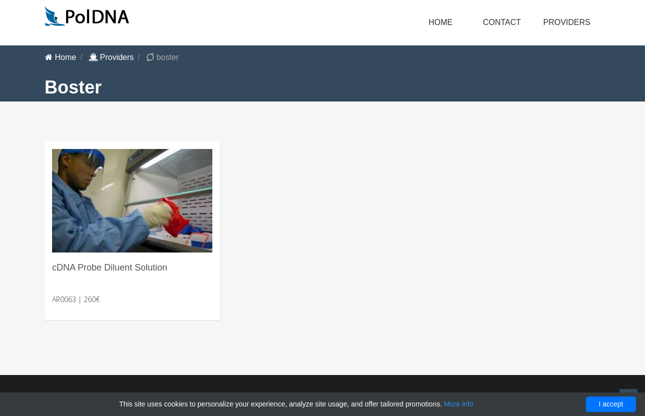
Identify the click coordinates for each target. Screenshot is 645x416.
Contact (502, 22)
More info (458, 404)
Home (441, 22)
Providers (111, 57)
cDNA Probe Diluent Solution (109, 267)
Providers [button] (566, 22)
